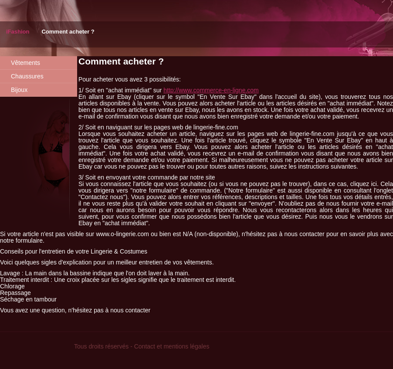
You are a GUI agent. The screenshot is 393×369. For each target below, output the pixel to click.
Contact (144, 346)
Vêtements (25, 62)
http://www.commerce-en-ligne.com (211, 90)
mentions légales (186, 346)
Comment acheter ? (67, 31)
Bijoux (19, 89)
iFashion (17, 31)
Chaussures (27, 76)
